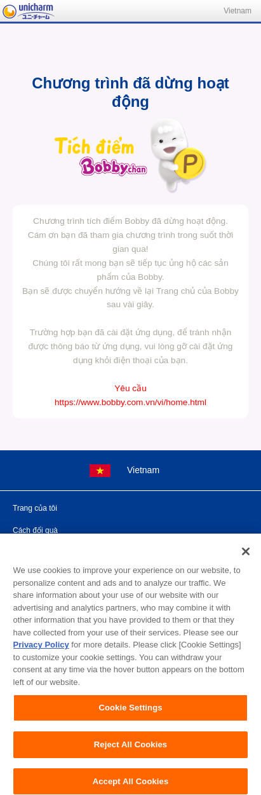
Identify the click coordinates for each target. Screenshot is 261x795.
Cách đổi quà (35, 530)
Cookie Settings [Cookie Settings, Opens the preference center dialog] (130, 717)
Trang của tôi (35, 508)
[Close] (246, 560)
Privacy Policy (41, 654)
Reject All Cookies (130, 753)
